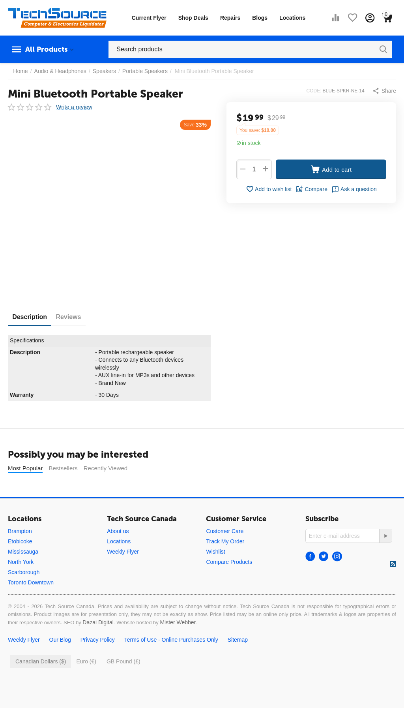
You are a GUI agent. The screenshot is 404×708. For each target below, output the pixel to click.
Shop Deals (193, 18)
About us (118, 531)
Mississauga (23, 551)
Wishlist (215, 551)
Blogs (259, 18)
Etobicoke (20, 541)
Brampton (20, 531)
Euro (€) (86, 661)
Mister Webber (178, 622)
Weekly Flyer (123, 551)
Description (33, 317)
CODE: (314, 91)
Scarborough (23, 572)
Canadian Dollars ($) (40, 661)
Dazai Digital (98, 622)
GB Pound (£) (123, 661)
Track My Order (225, 541)
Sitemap (238, 640)
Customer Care (224, 531)
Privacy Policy (97, 640)
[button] (384, 90)
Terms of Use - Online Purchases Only (171, 640)
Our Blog (60, 640)
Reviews (79, 317)
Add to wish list (269, 189)
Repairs (230, 18)
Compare (311, 189)
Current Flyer (149, 18)
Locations (292, 18)
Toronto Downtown (31, 582)
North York (21, 562)
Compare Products (229, 562)
